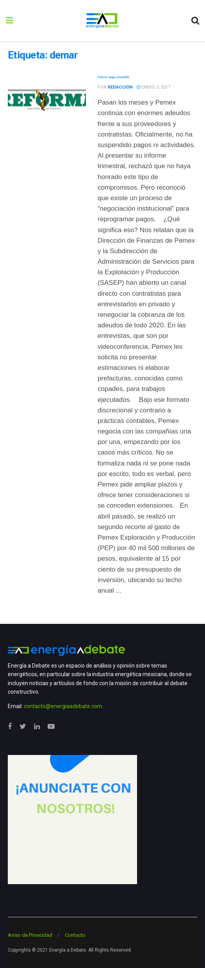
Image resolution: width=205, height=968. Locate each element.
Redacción (120, 87)
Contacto (75, 935)
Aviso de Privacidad (30, 935)
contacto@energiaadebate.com (63, 706)
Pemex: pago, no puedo (113, 77)
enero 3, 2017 (153, 87)
